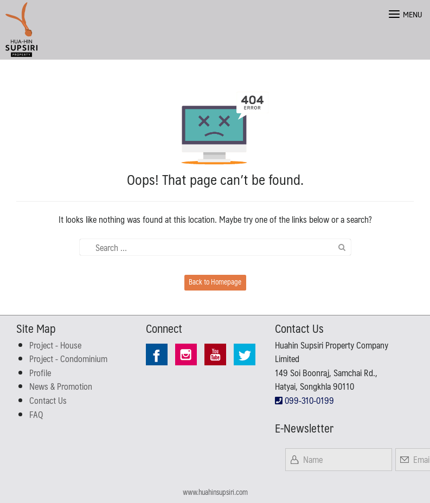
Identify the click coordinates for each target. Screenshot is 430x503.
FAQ (36, 414)
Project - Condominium (68, 358)
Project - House (55, 345)
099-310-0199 (304, 400)
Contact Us (48, 400)
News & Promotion (60, 386)
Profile (40, 372)
